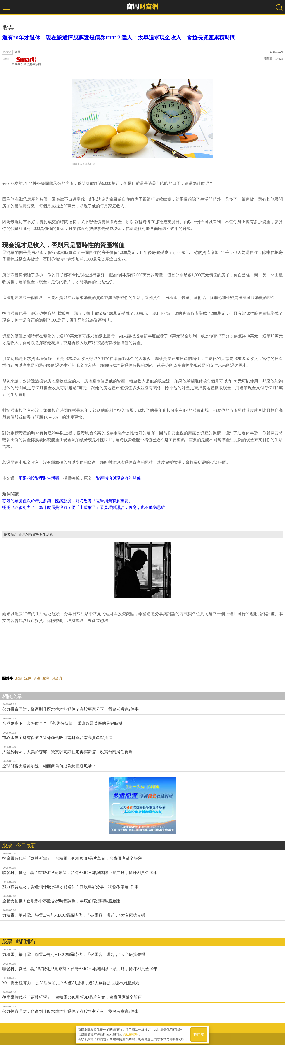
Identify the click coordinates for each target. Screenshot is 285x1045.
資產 (36, 678)
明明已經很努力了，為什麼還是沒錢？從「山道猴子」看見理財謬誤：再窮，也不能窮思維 (83, 507)
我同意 (198, 1034)
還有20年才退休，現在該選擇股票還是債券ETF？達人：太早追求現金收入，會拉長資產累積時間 (118, 38)
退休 (27, 678)
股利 (46, 678)
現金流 (56, 678)
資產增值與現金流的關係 (118, 478)
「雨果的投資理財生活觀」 (38, 478)
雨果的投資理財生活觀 (26, 61)
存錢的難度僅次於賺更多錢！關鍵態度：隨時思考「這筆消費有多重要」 (67, 500)
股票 (18, 678)
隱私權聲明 (130, 1034)
